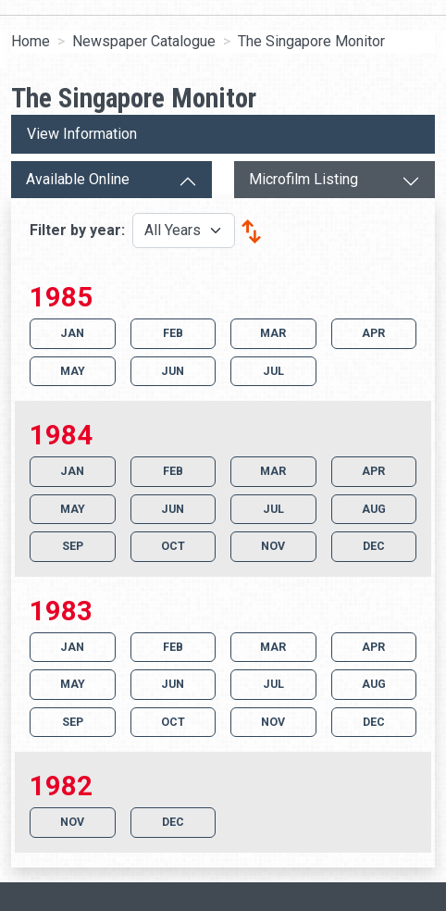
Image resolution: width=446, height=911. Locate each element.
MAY (72, 371)
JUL (273, 371)
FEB (173, 333)
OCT (173, 546)
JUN (172, 371)
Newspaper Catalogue (144, 41)
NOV (273, 546)
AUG (374, 509)
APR (373, 333)
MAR (273, 333)
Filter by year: (79, 230)
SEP (72, 546)
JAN (72, 333)
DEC (374, 546)
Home (30, 41)
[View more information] (223, 134)
